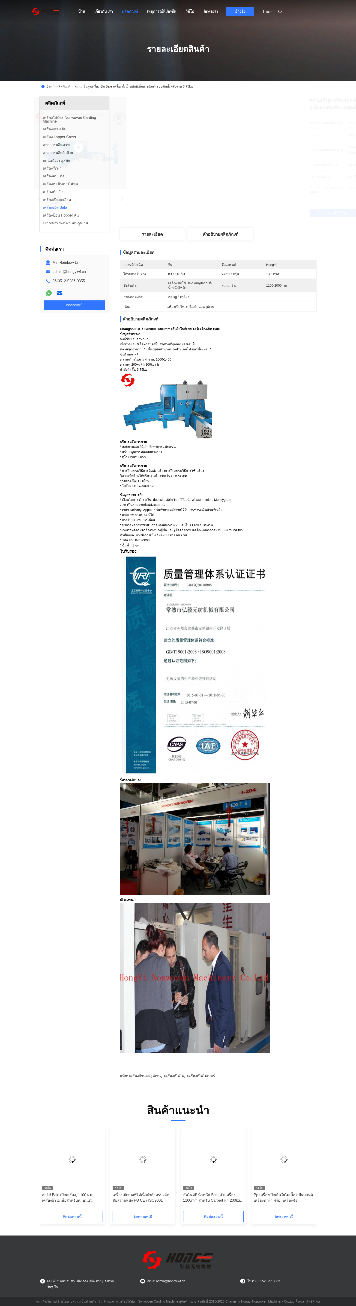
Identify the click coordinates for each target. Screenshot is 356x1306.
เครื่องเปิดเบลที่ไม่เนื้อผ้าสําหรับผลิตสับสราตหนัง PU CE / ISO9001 (141, 1197)
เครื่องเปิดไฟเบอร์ (201, 1076)
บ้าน (81, 11)
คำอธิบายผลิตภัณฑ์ (220, 234)
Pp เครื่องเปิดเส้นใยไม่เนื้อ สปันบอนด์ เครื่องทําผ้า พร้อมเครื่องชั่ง (283, 1197)
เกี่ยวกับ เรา (103, 11)
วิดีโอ (189, 11)
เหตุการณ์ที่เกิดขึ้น (161, 11)
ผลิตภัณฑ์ (130, 11)
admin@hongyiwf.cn (69, 272)
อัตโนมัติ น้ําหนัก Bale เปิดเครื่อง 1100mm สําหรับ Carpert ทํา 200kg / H (212, 1198)
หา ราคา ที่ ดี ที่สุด (247, 213)
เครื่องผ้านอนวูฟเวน (145, 1076)
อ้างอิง (240, 11)
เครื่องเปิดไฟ (174, 1076)
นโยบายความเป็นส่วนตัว (78, 1301)
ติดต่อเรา (210, 11)
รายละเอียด (152, 234)
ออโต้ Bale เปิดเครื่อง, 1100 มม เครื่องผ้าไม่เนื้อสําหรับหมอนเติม (68, 1197)
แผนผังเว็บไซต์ (46, 1301)
